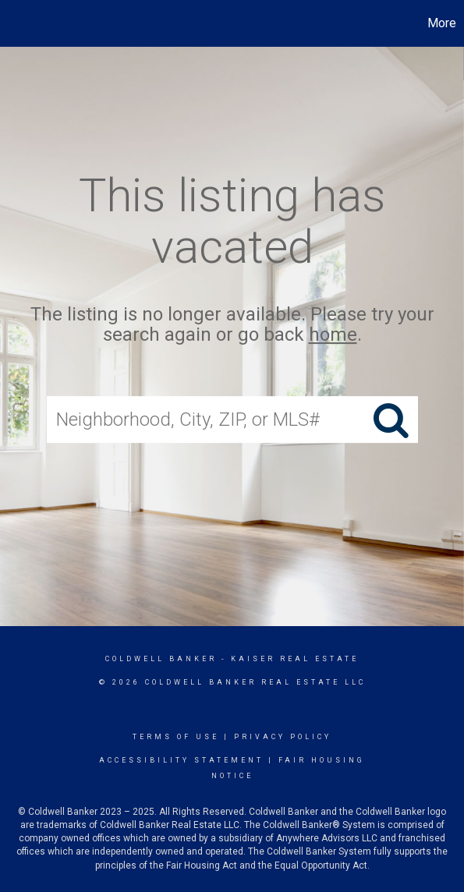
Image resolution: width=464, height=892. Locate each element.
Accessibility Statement (181, 760)
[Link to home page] (14, 23)
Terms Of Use (176, 737)
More (441, 23)
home (333, 335)
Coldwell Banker (161, 659)
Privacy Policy (282, 737)
